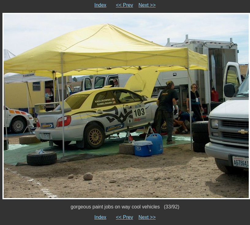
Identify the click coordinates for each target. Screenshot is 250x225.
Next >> (147, 5)
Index (100, 5)
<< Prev (124, 5)
